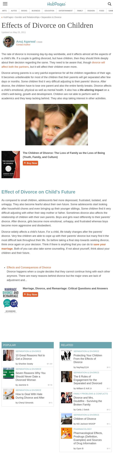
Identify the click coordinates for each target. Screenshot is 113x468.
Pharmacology (83, 429)
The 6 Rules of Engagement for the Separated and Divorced (88, 380)
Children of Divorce (85, 418)
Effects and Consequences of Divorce (29, 267)
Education (49, 11)
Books (24, 11)
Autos (14, 11)
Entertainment (66, 11)
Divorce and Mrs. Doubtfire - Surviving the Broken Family (88, 401)
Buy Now (30, 163)
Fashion (91, 11)
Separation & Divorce (86, 351)
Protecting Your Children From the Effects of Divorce (88, 359)
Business (36, 11)
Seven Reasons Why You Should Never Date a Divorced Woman (30, 376)
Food (101, 11)
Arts (4, 11)
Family (80, 11)
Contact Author (23, 44)
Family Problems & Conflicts (91, 394)
